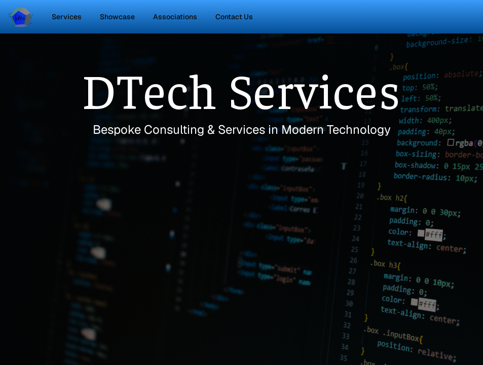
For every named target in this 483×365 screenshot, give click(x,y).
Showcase (117, 16)
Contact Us (234, 16)
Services (67, 16)
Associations (175, 16)
